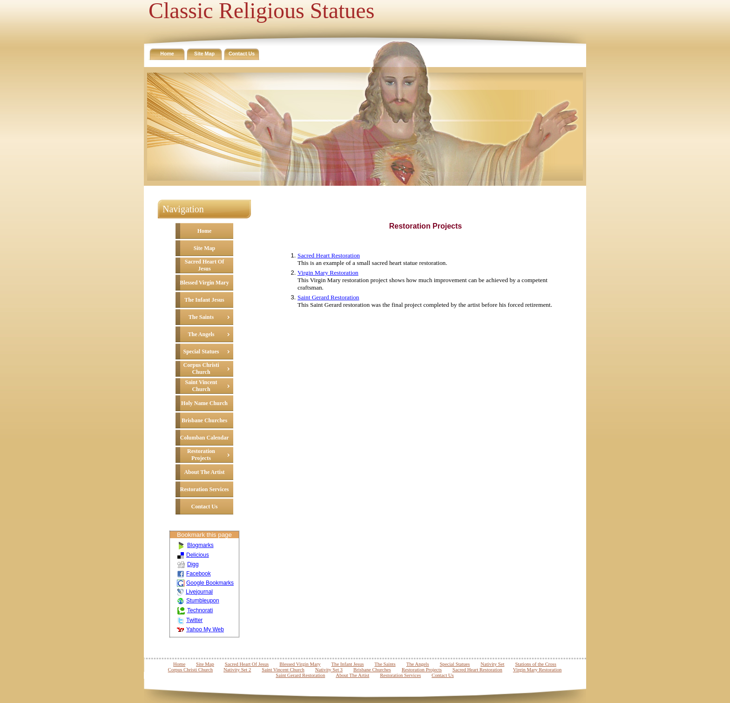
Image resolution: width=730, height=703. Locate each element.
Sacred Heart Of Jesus (204, 265)
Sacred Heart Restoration (328, 255)
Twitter (190, 620)
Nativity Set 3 (329, 669)
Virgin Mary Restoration (327, 272)
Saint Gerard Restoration (328, 297)
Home (167, 53)
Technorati (195, 610)
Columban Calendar (204, 437)
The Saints (201, 317)
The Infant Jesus (204, 300)
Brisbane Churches (204, 420)
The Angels (201, 334)
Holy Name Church (204, 403)
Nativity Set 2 (237, 669)
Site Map (204, 53)
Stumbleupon (198, 600)
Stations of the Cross (535, 664)
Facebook (194, 573)
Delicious (193, 555)
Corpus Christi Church (201, 368)
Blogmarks (195, 545)
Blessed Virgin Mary (204, 282)
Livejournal (195, 591)
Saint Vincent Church (201, 385)
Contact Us (242, 53)
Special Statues (201, 351)
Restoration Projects (201, 454)
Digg (188, 564)
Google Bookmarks (205, 583)
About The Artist (204, 472)
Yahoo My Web (200, 629)
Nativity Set (492, 664)
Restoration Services (204, 489)
